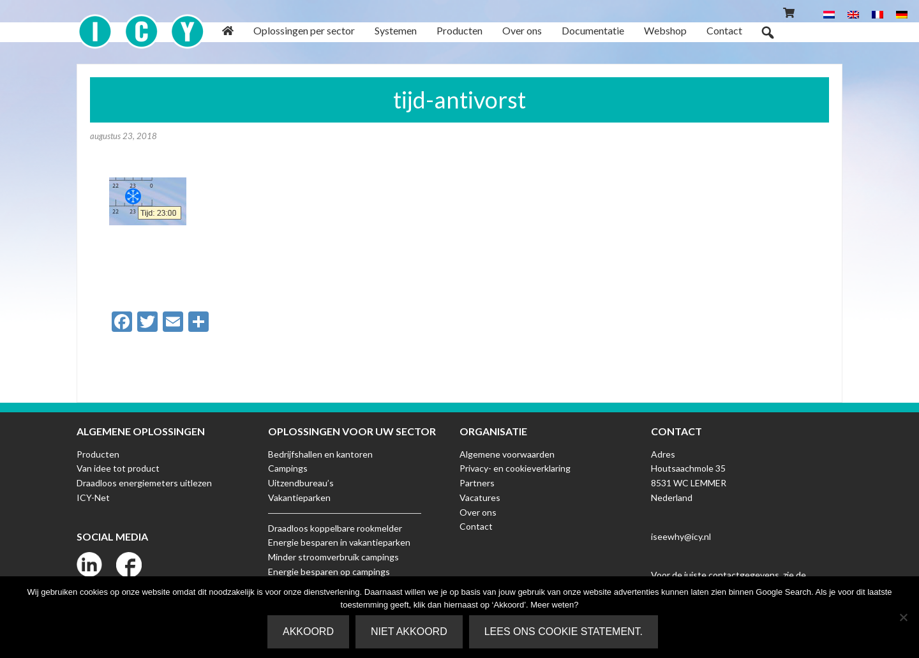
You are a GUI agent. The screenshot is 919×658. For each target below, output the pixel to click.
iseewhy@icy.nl (681, 536)
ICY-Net (93, 497)
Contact (476, 526)
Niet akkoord (409, 631)
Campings (288, 468)
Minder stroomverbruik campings (333, 556)
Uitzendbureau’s (301, 482)
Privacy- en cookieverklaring (515, 468)
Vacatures (479, 497)
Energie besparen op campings (329, 571)
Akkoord (308, 631)
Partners (477, 482)
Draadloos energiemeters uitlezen (144, 482)
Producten (98, 454)
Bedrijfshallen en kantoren (320, 454)
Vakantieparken (299, 497)
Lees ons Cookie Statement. (563, 631)
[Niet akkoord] (903, 617)
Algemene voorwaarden (507, 454)
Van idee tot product (118, 468)
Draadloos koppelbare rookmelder (335, 528)
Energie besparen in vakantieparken (339, 542)
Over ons (478, 512)
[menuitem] (829, 13)
